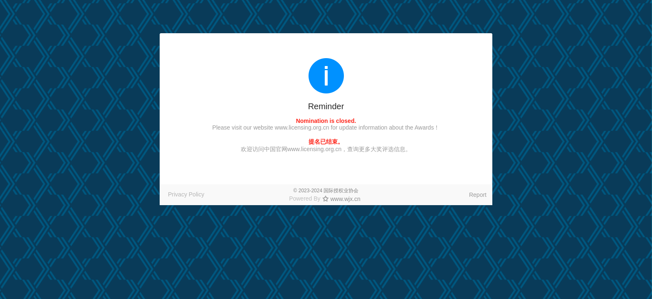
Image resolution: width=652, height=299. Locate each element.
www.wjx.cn (346, 199)
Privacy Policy (186, 194)
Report (478, 194)
